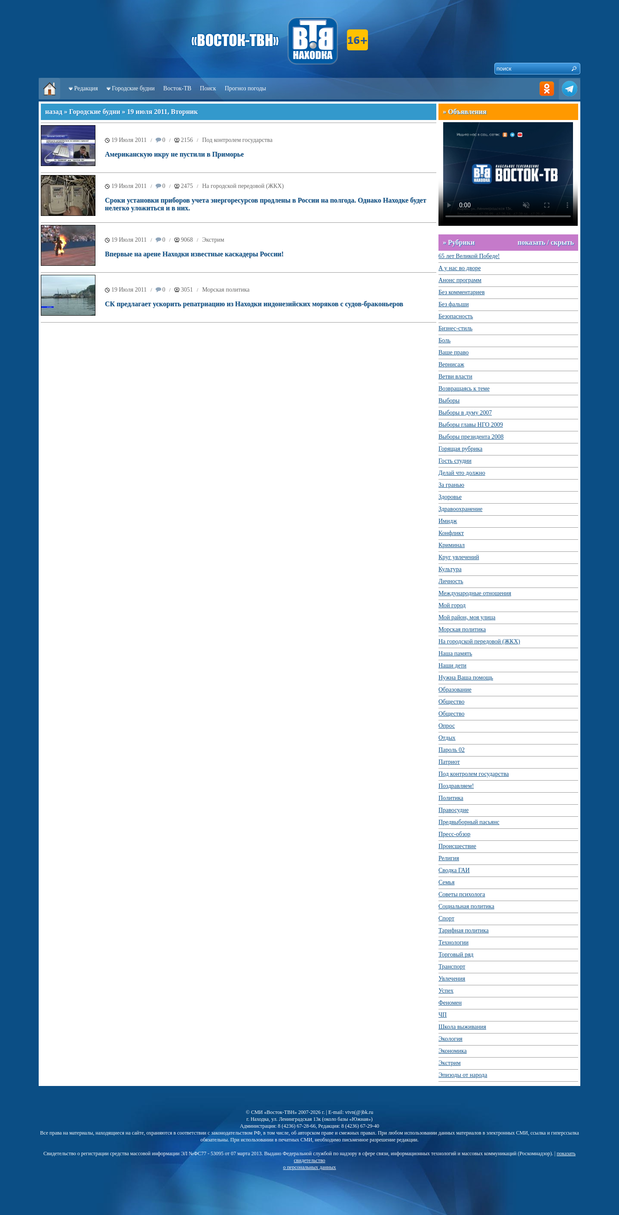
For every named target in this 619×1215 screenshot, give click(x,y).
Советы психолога (461, 894)
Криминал (451, 545)
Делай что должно (461, 473)
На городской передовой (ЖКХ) (243, 186)
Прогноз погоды (245, 88)
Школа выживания (462, 1027)
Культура (450, 569)
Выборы (449, 400)
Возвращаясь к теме (464, 388)
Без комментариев (461, 292)
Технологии (453, 942)
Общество (451, 701)
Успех (446, 990)
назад (53, 111)
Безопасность (455, 316)
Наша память (455, 653)
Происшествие (457, 846)
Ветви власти (455, 376)
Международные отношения (474, 593)
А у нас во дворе (459, 268)
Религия (448, 858)
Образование (455, 689)
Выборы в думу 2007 (465, 412)
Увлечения (451, 978)
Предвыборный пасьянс (468, 822)
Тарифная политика (463, 930)
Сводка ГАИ (454, 870)
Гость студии (455, 461)
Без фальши (453, 304)
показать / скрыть (546, 242)
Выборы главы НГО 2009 (470, 424)
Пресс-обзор (454, 834)
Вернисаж (451, 364)
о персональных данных (309, 1167)
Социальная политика (466, 906)
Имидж (447, 521)
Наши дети (452, 665)
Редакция (86, 88)
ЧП (442, 1015)
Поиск (208, 88)
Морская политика (225, 289)
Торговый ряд (455, 954)
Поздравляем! (456, 786)
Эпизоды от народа (462, 1075)
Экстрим (213, 240)
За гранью (451, 485)
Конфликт (451, 533)
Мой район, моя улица (466, 617)
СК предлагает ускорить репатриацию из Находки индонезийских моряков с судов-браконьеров (254, 304)
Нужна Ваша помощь (465, 677)
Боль (444, 340)
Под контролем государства (237, 140)
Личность (450, 581)
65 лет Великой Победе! (469, 256)
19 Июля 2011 (129, 140)
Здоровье (450, 497)
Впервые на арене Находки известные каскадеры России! (194, 254)
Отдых (447, 738)
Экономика (452, 1051)
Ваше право (453, 352)
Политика (450, 798)
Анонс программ (459, 280)
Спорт (446, 918)
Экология (450, 1039)
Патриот (449, 762)
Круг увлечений (458, 557)
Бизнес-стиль (455, 328)
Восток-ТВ (177, 88)
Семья (446, 882)
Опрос (446, 726)
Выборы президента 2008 (471, 437)
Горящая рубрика (460, 449)
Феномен (450, 1003)
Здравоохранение (460, 509)
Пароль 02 (451, 750)
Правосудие (453, 810)
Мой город (452, 605)
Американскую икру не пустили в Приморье (174, 154)
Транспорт (451, 966)
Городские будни (133, 88)
